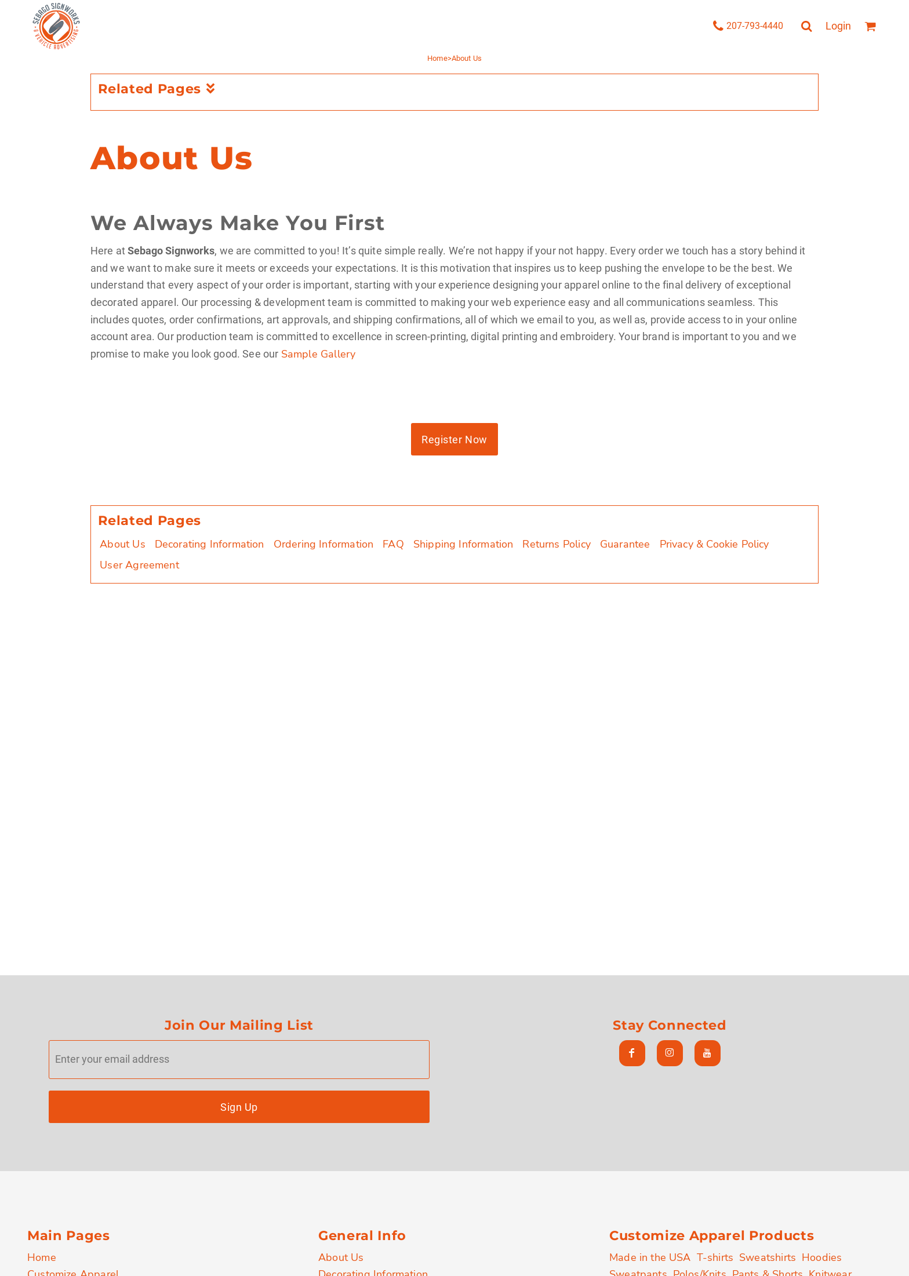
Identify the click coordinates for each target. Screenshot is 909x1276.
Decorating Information (209, 544)
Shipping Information (463, 544)
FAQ (393, 544)
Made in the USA (650, 1257)
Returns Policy (556, 544)
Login (838, 26)
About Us (122, 544)
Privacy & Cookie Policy (714, 544)
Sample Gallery (318, 354)
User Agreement (139, 565)
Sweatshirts (767, 1257)
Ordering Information (324, 544)
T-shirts (715, 1257)
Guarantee (625, 544)
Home (437, 58)
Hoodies (822, 1257)
